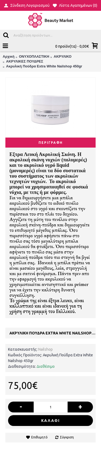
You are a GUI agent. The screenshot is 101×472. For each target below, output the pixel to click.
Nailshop (45, 349)
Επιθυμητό (39, 437)
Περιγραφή (51, 142)
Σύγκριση (67, 437)
